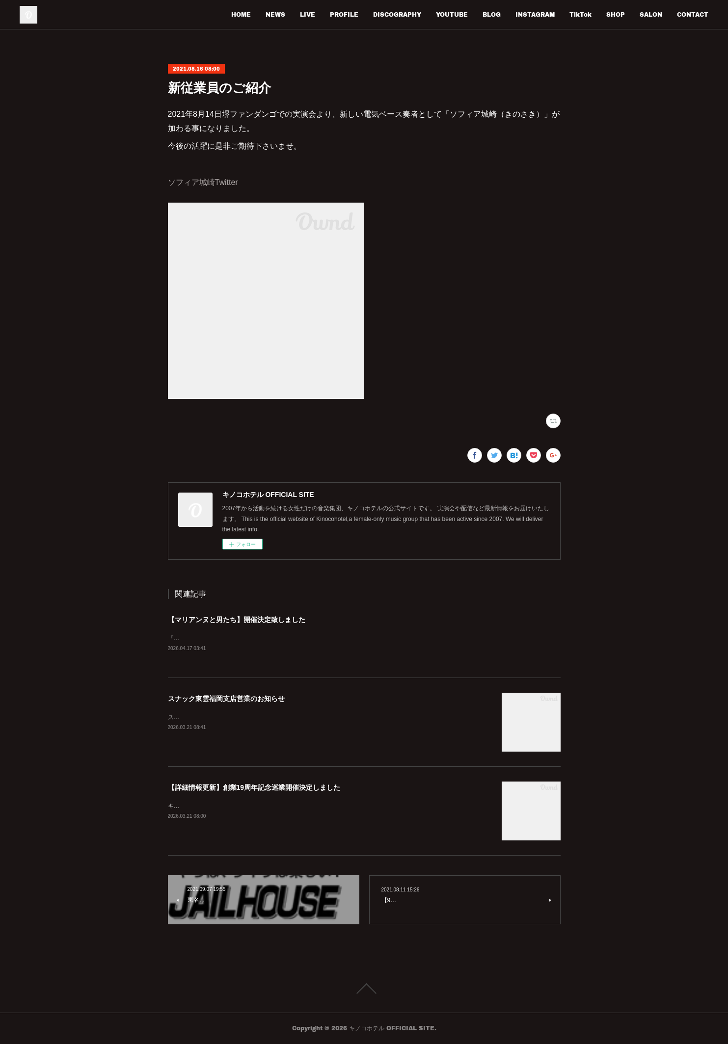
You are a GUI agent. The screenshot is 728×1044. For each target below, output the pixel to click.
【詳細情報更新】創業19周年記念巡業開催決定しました (254, 788)
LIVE (307, 14)
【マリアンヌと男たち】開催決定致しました (236, 620)
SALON (651, 14)
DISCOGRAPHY (397, 14)
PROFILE (344, 14)
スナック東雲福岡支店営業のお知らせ (226, 699)
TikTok (580, 14)
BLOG (492, 14)
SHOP (615, 14)
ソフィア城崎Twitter (203, 182)
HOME (241, 14)
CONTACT (692, 14)
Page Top (364, 989)
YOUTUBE (452, 14)
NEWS (275, 14)
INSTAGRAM (535, 14)
